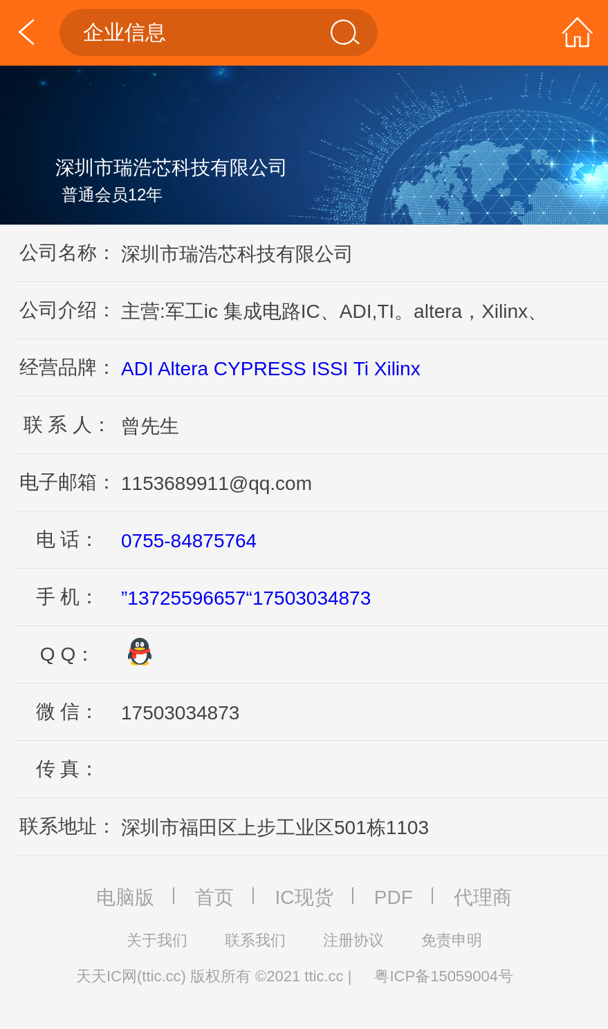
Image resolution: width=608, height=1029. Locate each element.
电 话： (68, 539)
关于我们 (157, 940)
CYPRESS (260, 368)
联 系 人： (68, 424)
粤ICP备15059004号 (443, 976)
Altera (183, 368)
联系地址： (67, 826)
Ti (361, 368)
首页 (214, 897)
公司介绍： (67, 310)
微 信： (68, 711)
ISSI (329, 368)
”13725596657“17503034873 (246, 598)
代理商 (483, 897)
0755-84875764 (189, 540)
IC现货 (304, 897)
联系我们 (255, 940)
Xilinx (397, 368)
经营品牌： (67, 367)
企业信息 (222, 32)
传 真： (68, 769)
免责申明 (451, 940)
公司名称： (67, 252)
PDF (393, 897)
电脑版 (125, 897)
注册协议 (353, 940)
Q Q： (67, 654)
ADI (137, 368)
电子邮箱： (67, 482)
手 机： (68, 596)
